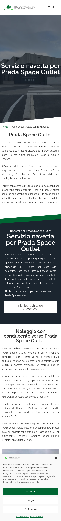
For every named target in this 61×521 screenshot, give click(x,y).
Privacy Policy (36, 516)
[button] (56, 458)
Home (5, 126)
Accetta (30, 491)
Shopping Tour (33, 423)
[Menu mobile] (53, 7)
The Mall (22, 436)
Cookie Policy (22, 516)
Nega (30, 500)
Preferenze (30, 509)
